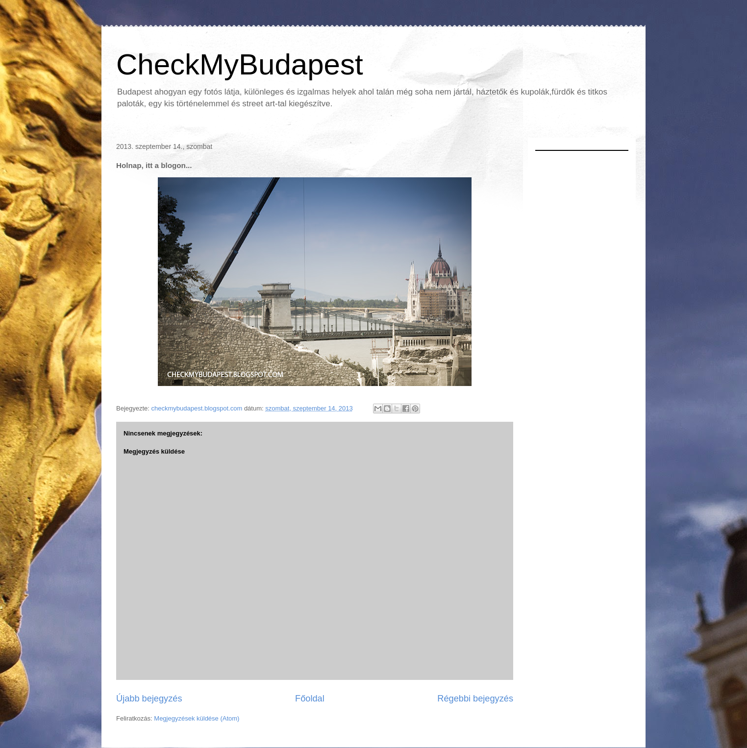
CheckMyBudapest (239, 64)
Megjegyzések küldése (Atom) (196, 718)
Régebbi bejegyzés (475, 698)
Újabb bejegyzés (149, 698)
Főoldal (309, 698)
